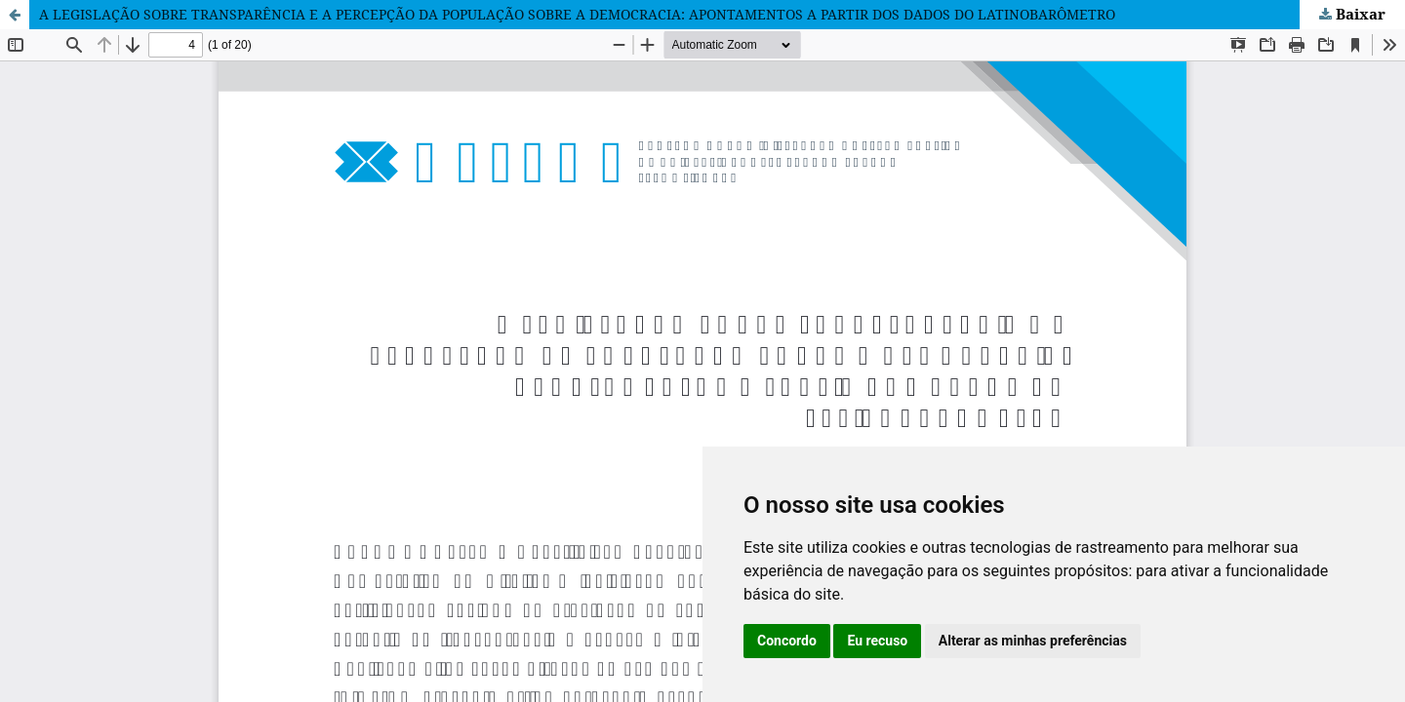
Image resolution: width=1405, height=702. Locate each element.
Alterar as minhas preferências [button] (1033, 640)
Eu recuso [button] (877, 640)
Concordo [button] (787, 640)
